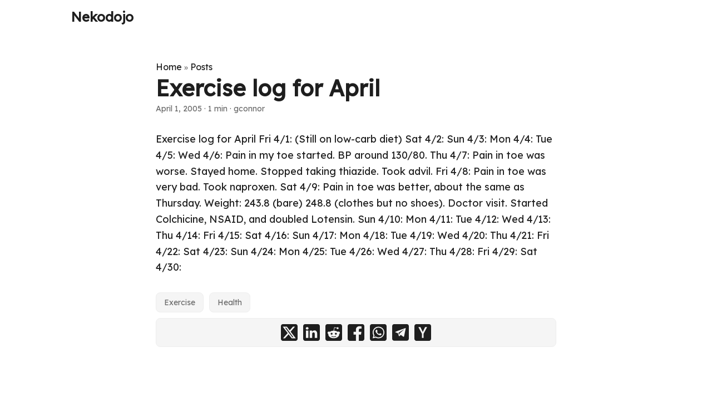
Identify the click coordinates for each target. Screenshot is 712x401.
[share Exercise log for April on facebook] (356, 332)
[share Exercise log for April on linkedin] (311, 332)
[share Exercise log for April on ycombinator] (422, 332)
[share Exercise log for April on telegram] (400, 332)
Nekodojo (102, 16)
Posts (201, 66)
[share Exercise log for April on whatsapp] (378, 332)
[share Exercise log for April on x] (289, 332)
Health (229, 302)
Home (169, 66)
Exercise (179, 302)
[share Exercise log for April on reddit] (333, 332)
